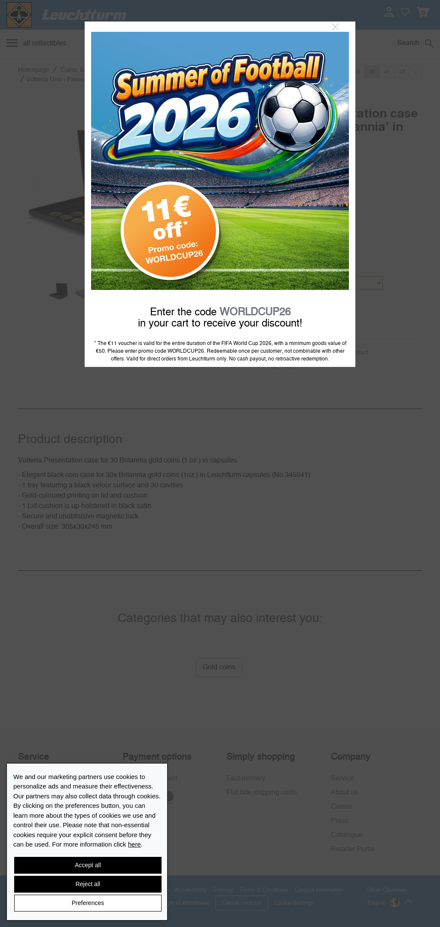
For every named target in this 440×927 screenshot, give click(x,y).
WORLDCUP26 (255, 312)
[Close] (335, 27)
